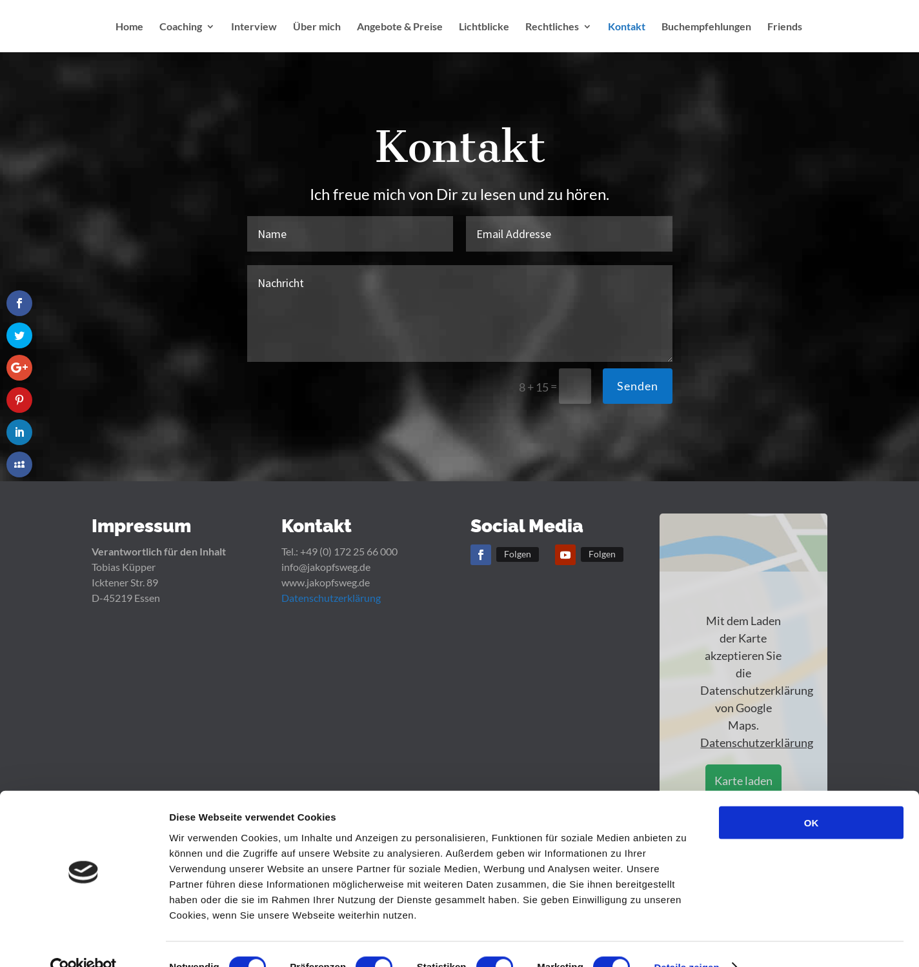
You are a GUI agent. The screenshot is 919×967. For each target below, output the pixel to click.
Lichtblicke (484, 28)
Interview (254, 28)
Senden (637, 386)
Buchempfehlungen (706, 28)
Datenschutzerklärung (331, 598)
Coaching (180, 28)
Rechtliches (552, 28)
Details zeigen (686, 941)
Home (129, 28)
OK (811, 797)
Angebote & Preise (400, 28)
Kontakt (626, 28)
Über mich (317, 28)
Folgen (517, 553)
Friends (784, 28)
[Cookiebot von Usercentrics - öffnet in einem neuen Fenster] (83, 942)
